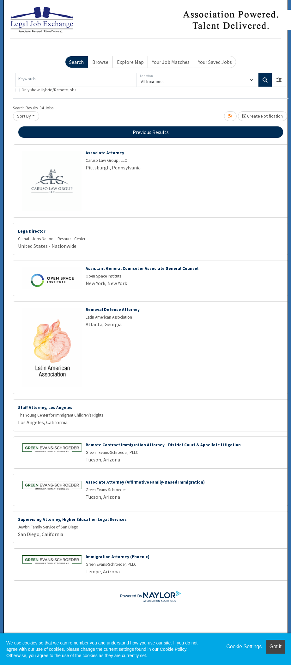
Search (76, 62)
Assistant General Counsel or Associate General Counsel (142, 268)
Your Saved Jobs (215, 62)
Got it (276, 646)
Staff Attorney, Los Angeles (45, 407)
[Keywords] (76, 80)
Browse (100, 62)
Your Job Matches (171, 62)
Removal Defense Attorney (113, 309)
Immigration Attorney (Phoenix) (117, 556)
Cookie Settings (244, 646)
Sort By (24, 116)
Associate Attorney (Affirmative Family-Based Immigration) (145, 482)
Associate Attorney (105, 153)
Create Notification (262, 116)
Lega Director (31, 231)
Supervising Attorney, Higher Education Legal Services (72, 519)
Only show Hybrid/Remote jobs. (49, 90)
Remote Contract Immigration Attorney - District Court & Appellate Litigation (163, 445)
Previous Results (151, 132)
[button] (279, 80)
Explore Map (130, 62)
